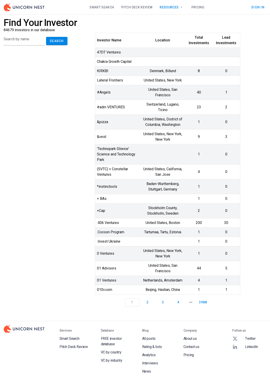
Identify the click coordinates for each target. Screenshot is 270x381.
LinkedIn (245, 347)
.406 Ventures (108, 223)
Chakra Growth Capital (114, 61)
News (146, 371)
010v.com (104, 289)
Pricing (197, 7)
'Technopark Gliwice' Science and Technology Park (116, 154)
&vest (101, 137)
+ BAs (102, 198)
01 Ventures (106, 280)
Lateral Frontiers (110, 80)
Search (56, 41)
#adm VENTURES (111, 107)
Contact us (191, 347)
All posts (149, 338)
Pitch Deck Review (136, 7)
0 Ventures (105, 253)
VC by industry (111, 360)
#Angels (104, 92)
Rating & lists (152, 347)
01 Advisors (106, 268)
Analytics (149, 355)
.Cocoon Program (110, 232)
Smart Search (101, 7)
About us (190, 338)
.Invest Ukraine (108, 241)
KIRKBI (102, 71)
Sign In (257, 7)
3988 (203, 302)
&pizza (102, 122)
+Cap (101, 210)
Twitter (243, 338)
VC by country (111, 352)
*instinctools (107, 186)
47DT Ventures (109, 52)
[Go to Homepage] (24, 7)
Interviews (150, 363)
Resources (172, 7)
